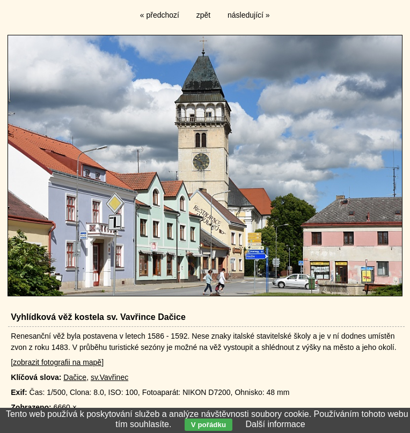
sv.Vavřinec (109, 377)
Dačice (74, 377)
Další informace (275, 424)
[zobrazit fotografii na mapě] (57, 362)
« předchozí (159, 15)
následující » (249, 15)
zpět (203, 15)
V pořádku (208, 425)
